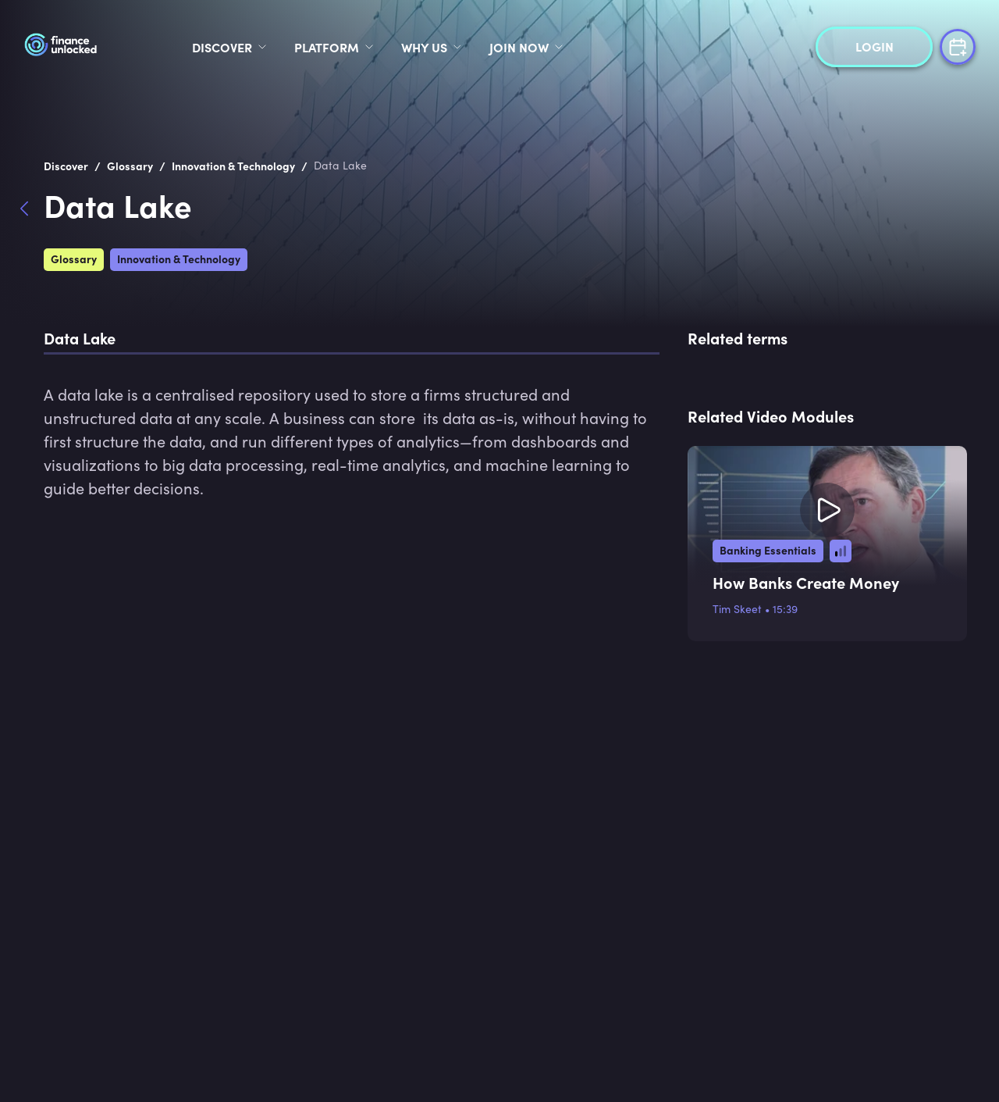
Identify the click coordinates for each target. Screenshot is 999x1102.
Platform (326, 46)
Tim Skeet (737, 608)
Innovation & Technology (178, 258)
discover (222, 46)
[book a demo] (958, 45)
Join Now (519, 46)
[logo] (91, 47)
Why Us (424, 46)
